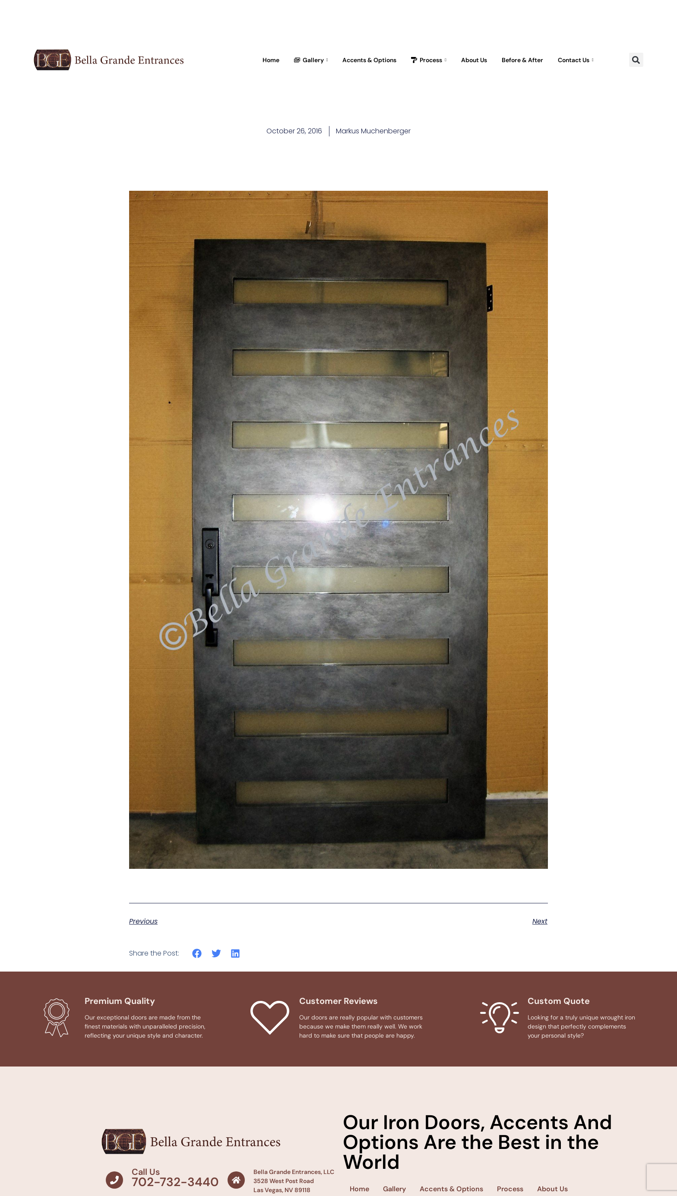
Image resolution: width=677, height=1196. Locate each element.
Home (271, 60)
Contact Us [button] (576, 60)
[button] (636, 60)
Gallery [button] (311, 60)
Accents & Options (369, 60)
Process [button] (428, 60)
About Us (474, 60)
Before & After (522, 60)
